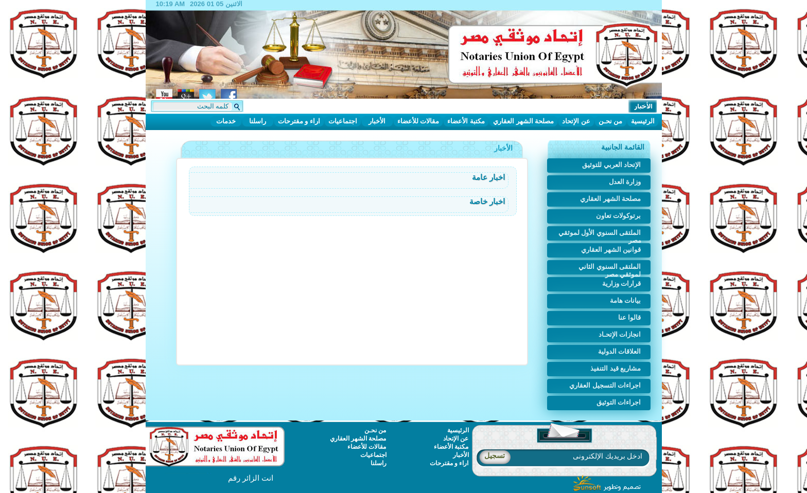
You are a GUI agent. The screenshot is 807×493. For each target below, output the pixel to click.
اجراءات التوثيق (619, 402)
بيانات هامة (625, 300)
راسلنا (257, 121)
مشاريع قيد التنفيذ (615, 368)
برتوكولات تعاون (618, 216)
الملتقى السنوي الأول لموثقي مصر (599, 235)
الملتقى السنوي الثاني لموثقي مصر (609, 269)
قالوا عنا (629, 317)
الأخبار (377, 121)
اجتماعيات (342, 121)
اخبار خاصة (487, 201)
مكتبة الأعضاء (466, 121)
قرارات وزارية (621, 283)
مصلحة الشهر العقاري (523, 121)
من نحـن (611, 121)
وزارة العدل (625, 182)
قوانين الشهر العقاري (611, 249)
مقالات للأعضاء (418, 121)
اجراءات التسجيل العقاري (605, 385)
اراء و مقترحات (299, 121)
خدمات (226, 121)
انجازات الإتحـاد (620, 334)
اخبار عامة (488, 177)
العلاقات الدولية (619, 351)
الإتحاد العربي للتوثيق (611, 165)
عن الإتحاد (576, 121)
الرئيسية (643, 121)
